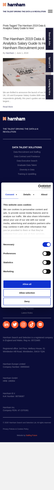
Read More (8, 107)
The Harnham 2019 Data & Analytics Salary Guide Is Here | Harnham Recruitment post (27, 43)
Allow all (27, 284)
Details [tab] (27, 194)
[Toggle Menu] (50, 11)
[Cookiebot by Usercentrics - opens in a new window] (38, 186)
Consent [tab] (9, 194)
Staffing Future (31, 435)
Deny (27, 301)
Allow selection (27, 293)
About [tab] (44, 194)
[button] (6, 324)
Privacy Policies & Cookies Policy (15, 429)
